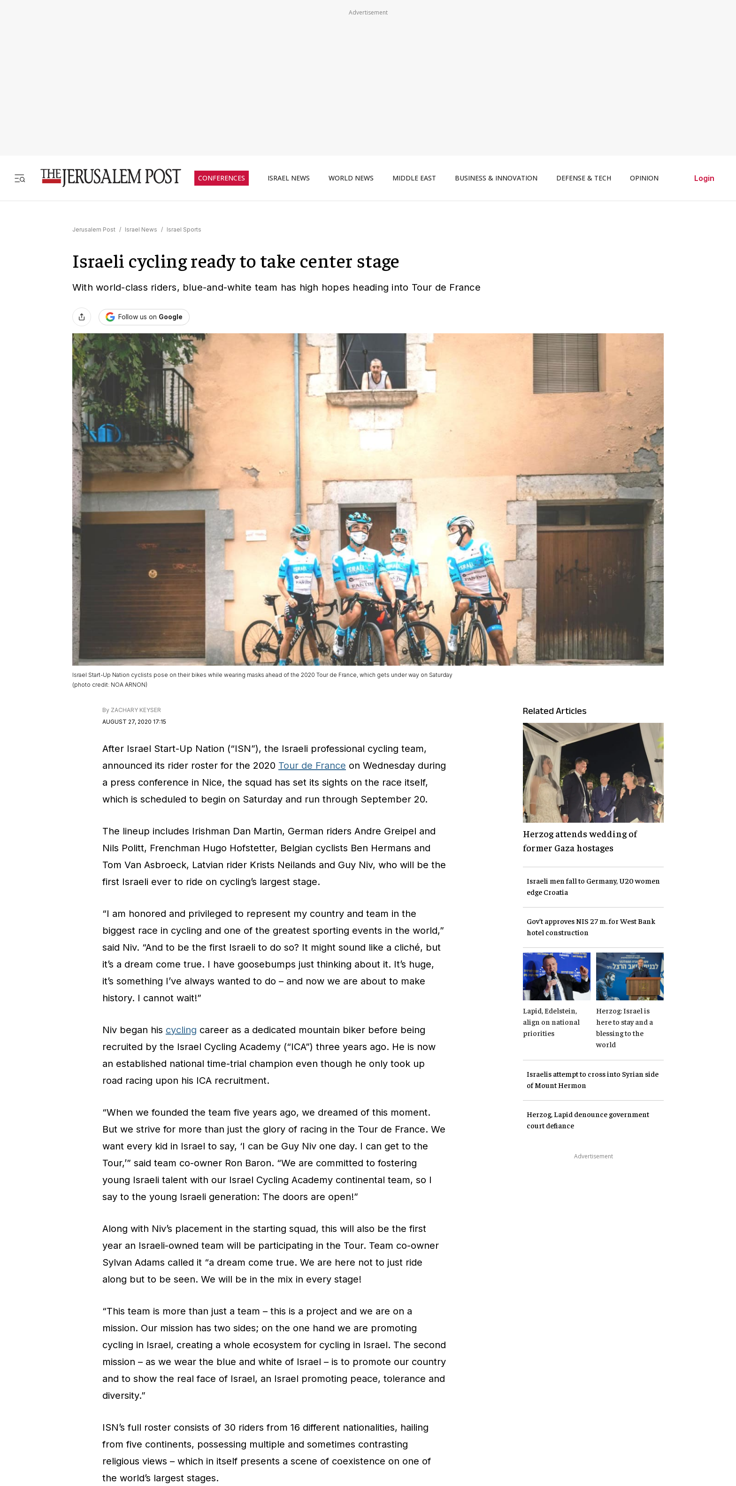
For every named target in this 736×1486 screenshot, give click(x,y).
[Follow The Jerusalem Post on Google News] (144, 317)
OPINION (644, 178)
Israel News (141, 229)
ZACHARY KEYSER (136, 709)
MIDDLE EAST (414, 178)
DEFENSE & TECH (583, 178)
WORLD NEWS (351, 178)
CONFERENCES (221, 178)
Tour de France (312, 765)
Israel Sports (184, 229)
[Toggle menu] (19, 178)
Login (704, 178)
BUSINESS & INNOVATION (496, 178)
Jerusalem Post (93, 229)
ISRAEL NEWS (289, 178)
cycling (181, 1030)
